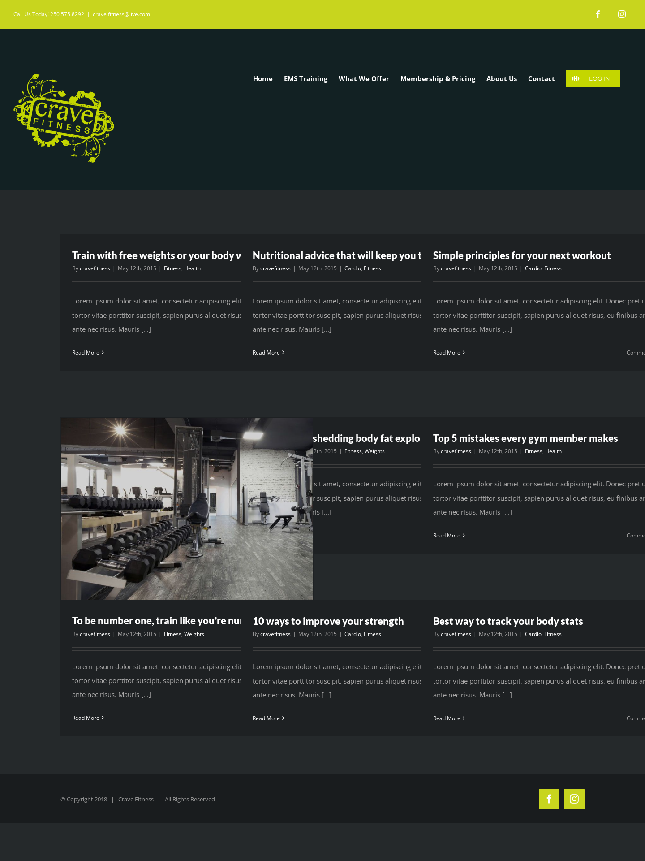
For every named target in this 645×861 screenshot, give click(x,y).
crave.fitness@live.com (121, 14)
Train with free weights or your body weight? (172, 255)
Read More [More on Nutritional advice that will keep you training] (266, 352)
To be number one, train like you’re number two (177, 620)
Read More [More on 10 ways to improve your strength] (266, 718)
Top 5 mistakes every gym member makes (525, 438)
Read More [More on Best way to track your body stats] (446, 718)
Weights (194, 634)
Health (192, 268)
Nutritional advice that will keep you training (353, 255)
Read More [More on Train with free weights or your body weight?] (85, 352)
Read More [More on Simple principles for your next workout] (446, 352)
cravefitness (95, 268)
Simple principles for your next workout (522, 255)
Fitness (172, 268)
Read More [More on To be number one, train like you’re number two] (85, 718)
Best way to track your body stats (508, 621)
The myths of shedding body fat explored (344, 438)
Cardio (352, 268)
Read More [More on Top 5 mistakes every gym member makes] (446, 535)
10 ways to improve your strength (328, 621)
